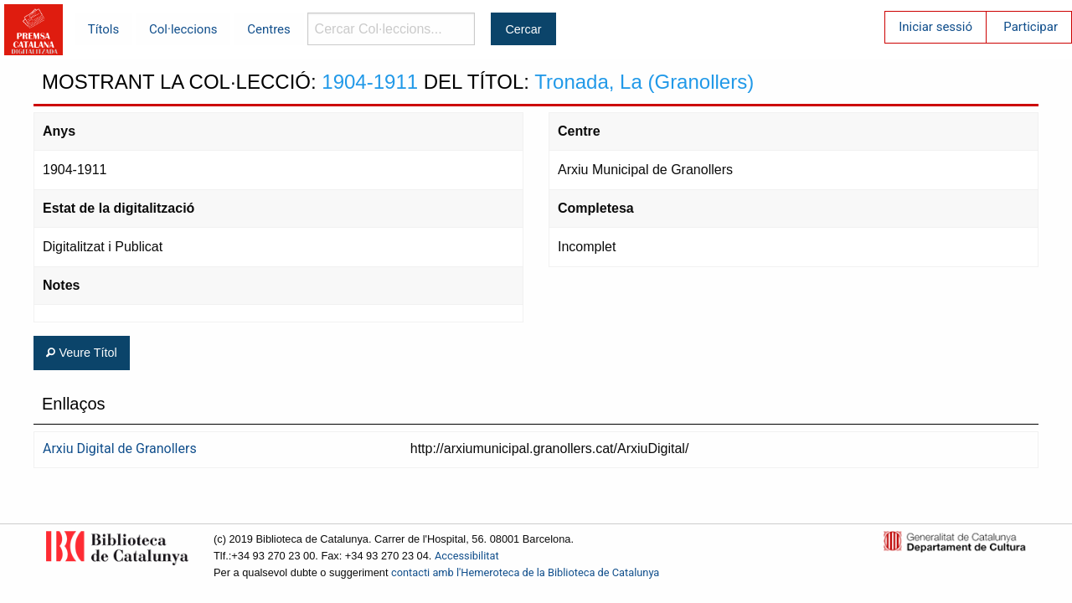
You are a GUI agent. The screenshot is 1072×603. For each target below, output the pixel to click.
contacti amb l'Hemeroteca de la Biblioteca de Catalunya (525, 572)
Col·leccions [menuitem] (183, 29)
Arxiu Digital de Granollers (120, 448)
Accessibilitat (467, 555)
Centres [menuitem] (269, 29)
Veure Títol (81, 352)
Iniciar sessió (935, 26)
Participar (1030, 26)
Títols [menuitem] (103, 29)
